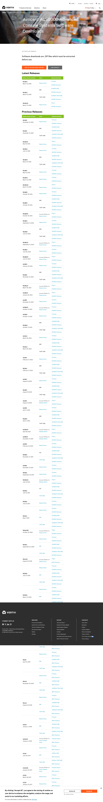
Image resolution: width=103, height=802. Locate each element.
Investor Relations (86, 629)
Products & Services (25, 8)
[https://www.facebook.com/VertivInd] (3, 624)
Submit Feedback (60, 629)
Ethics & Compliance (86, 631)
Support (4, 12)
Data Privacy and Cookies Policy (16, 629)
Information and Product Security (64, 636)
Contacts (59, 631)
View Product (55, 67)
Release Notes (42, 83)
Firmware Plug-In (56, 738)
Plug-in (53, 285)
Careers (83, 627)
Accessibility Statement (7, 630)
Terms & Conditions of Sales (38, 627)
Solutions (37, 8)
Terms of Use (5, 629)
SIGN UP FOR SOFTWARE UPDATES (34, 67)
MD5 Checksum (56, 562)
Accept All (89, 791)
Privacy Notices (85, 638)
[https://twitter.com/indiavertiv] (5, 624)
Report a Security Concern (62, 638)
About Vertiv (84, 622)
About (44, 8)
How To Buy (90, 8)
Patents (33, 631)
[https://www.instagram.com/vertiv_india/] (11, 624)
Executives (84, 625)
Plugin (53, 530)
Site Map (34, 634)
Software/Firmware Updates (63, 625)
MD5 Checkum (55, 663)
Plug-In (53, 103)
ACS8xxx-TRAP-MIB (57, 760)
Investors (86, 3)
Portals (80, 3)
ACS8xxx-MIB (55, 753)
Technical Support (61, 622)
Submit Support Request (62, 627)
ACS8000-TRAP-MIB (56, 95)
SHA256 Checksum (56, 85)
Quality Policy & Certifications (38, 625)
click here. (34, 799)
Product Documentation (37, 622)
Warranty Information (36, 629)
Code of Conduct (85, 634)
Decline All (72, 791)
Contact (91, 3)
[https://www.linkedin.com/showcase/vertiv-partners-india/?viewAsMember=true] (8, 624)
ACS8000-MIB (55, 88)
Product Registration (61, 634)
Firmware (53, 81)
